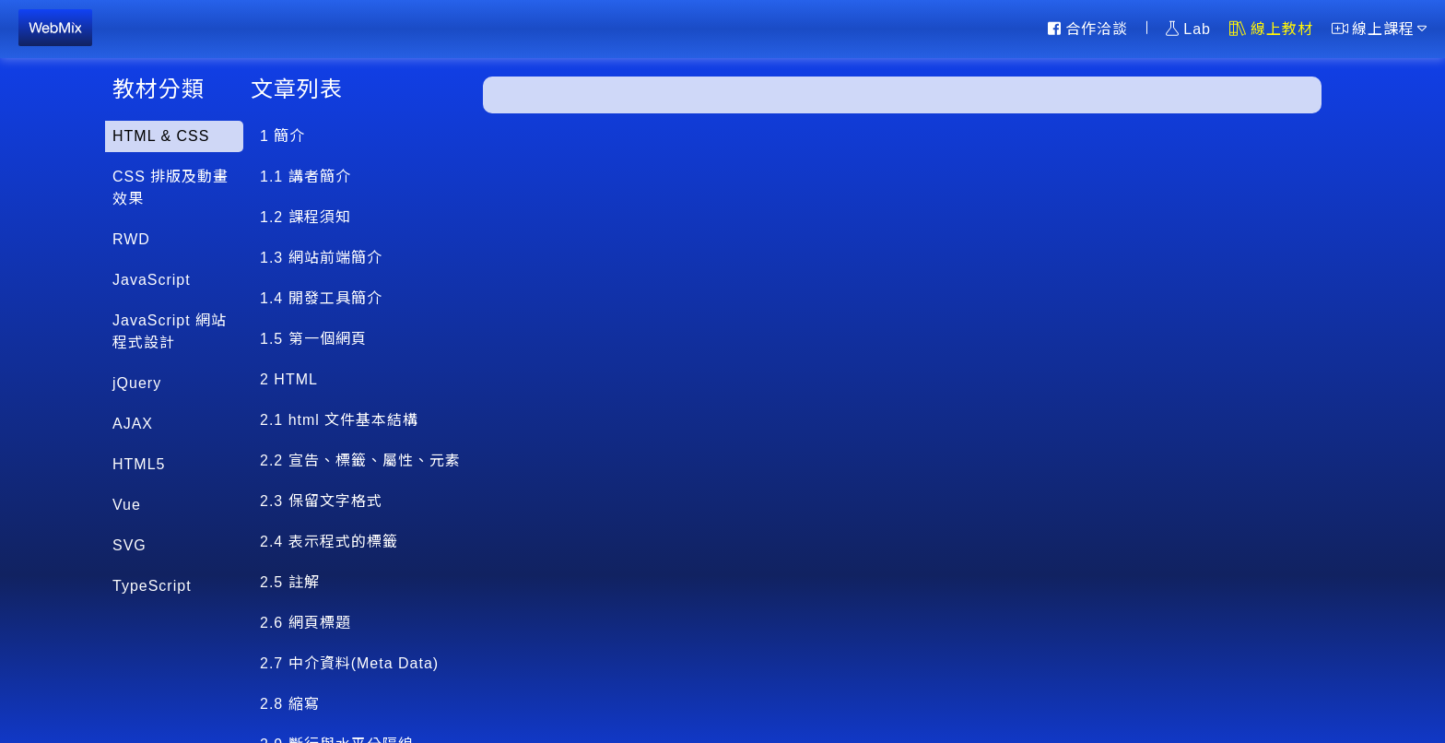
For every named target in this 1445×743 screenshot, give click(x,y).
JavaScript (151, 280)
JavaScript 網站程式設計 (169, 331)
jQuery (136, 383)
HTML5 (138, 464)
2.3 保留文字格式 (321, 501)
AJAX (132, 423)
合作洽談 (1088, 28)
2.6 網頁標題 (305, 623)
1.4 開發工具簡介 (321, 298)
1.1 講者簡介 (305, 176)
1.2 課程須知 (305, 217)
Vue (126, 505)
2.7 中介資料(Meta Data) (349, 663)
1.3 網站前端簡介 (321, 257)
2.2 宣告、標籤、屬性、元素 (360, 460)
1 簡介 (282, 136)
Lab (1188, 28)
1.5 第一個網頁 (313, 339)
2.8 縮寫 (290, 704)
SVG (129, 545)
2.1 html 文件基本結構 (339, 420)
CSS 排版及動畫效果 (170, 187)
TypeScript (152, 586)
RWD (131, 239)
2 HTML (289, 379)
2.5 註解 (290, 582)
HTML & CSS (160, 136)
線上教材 (1271, 28)
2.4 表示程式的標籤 (329, 541)
